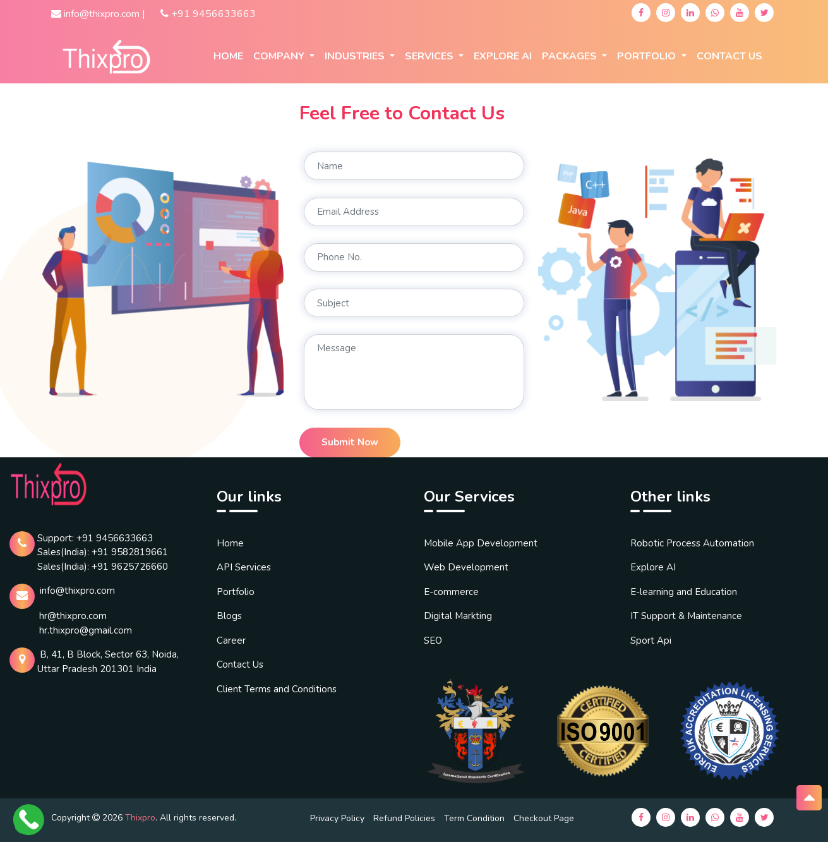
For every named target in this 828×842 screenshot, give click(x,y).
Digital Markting (458, 616)
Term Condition (474, 818)
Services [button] (430, 56)
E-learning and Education (683, 592)
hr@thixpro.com (73, 616)
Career (231, 640)
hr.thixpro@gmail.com (85, 630)
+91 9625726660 (130, 566)
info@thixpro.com (77, 590)
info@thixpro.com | (98, 14)
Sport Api (650, 640)
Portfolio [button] (647, 56)
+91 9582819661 (130, 552)
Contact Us (729, 56)
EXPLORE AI (503, 56)
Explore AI (653, 567)
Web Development (466, 567)
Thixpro (140, 818)
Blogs (229, 616)
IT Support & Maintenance (686, 616)
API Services (244, 567)
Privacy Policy (337, 818)
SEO (433, 640)
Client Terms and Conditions (277, 689)
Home (228, 56)
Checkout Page (543, 818)
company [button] (280, 56)
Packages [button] (570, 56)
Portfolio (236, 592)
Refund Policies (404, 818)
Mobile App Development (480, 543)
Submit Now (349, 442)
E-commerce (451, 592)
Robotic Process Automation (692, 543)
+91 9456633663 (208, 14)
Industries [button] (356, 56)
